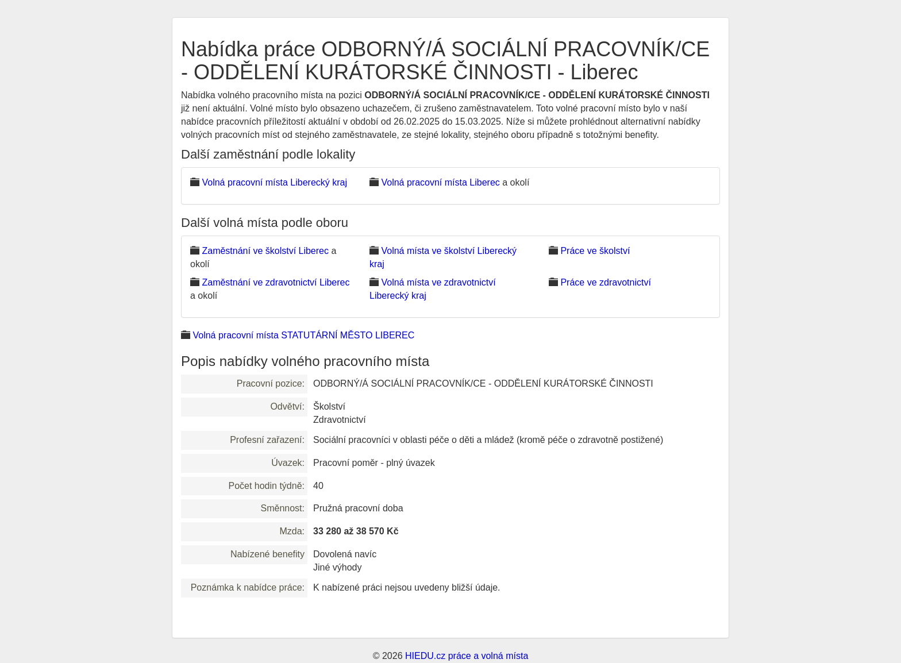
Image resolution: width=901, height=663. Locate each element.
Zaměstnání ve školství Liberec (265, 251)
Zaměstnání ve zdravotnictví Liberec (275, 282)
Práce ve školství (595, 251)
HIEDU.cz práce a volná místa (466, 656)
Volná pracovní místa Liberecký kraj (274, 182)
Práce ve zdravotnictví (605, 282)
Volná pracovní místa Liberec (440, 182)
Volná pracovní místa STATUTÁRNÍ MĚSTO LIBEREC (303, 335)
